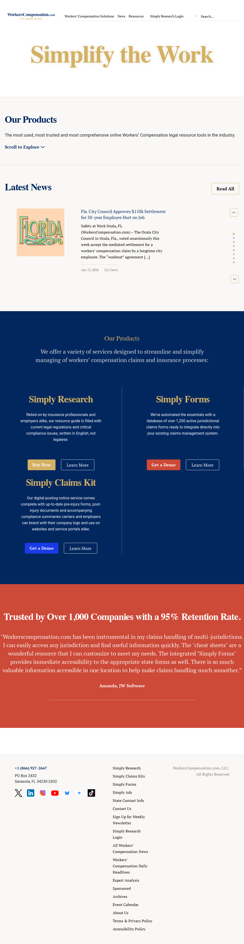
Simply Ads (122, 792)
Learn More (78, 465)
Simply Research (127, 768)
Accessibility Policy (129, 929)
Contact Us (122, 808)
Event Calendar (126, 904)
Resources (136, 16)
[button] (234, 234)
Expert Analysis (126, 880)
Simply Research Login (166, 16)
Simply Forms (124, 784)
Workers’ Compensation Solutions (89, 16)
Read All (225, 189)
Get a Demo (164, 465)
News (121, 16)
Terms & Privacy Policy (132, 920)
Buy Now (41, 465)
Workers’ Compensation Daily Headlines (130, 866)
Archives (120, 896)
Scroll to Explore (22, 147)
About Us (120, 912)
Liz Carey (111, 269)
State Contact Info (128, 800)
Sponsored (122, 888)
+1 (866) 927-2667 (31, 768)
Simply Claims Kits (129, 776)
